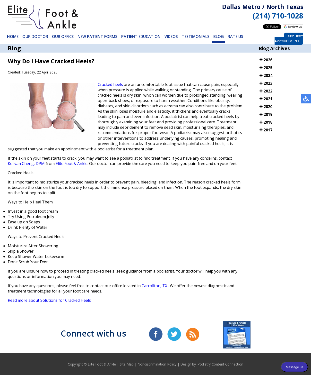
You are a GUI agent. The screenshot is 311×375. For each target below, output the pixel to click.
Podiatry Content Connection (220, 364)
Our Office (63, 36)
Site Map (127, 364)
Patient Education (141, 36)
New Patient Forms (97, 36)
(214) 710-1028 (278, 16)
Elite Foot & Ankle (71, 163)
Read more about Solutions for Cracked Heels (49, 300)
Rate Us (235, 36)
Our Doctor (35, 36)
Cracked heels (110, 84)
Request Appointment (289, 38)
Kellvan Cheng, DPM (26, 163)
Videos (171, 36)
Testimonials (195, 36)
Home (12, 36)
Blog (218, 36)
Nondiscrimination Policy (157, 364)
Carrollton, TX (154, 285)
